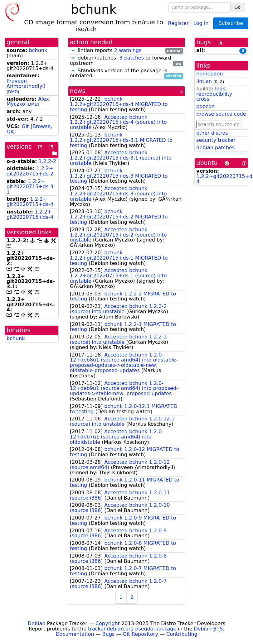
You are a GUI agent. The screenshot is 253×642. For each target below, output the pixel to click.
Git (25, 126)
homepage (209, 74)
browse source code (221, 114)
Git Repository (140, 634)
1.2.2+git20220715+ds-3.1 (31, 186)
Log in (200, 23)
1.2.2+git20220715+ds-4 (30, 201)
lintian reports (126, 50)
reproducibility (214, 94)
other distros (212, 133)
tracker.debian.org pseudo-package (132, 629)
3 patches (131, 58)
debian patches (215, 148)
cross (202, 99)
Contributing (181, 634)
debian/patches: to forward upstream (126, 60)
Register (178, 23)
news (77, 90)
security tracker (216, 140)
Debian (37, 623)
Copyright (107, 623)
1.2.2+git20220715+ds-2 (30, 171)
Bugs (108, 634)
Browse (41, 126)
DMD (13, 91)
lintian (204, 81)
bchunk (38, 50)
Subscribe (230, 23)
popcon (205, 106)
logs (220, 89)
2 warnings (128, 50)
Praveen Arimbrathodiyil (26, 83)
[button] (73, 50)
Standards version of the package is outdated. (126, 73)
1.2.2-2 (47, 161)
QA (10, 132)
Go (238, 7)
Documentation (75, 634)
